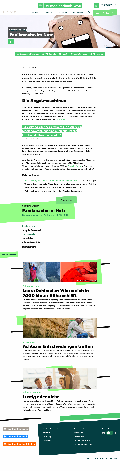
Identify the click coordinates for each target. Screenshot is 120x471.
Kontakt (46, 432)
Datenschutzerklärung (83, 429)
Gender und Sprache (82, 444)
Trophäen (47, 440)
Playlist (106, 13)
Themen (34, 12)
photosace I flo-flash (112, 46)
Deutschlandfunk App (28, 54)
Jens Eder (61, 119)
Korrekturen (78, 436)
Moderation (78, 12)
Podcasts (48, 12)
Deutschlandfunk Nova (53, 429)
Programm (62, 12)
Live (97, 13)
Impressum (78, 432)
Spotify (63, 54)
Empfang (47, 436)
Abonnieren (96, 54)
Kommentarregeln (81, 440)
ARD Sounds (49, 54)
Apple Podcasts (79, 54)
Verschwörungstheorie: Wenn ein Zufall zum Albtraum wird (50, 180)
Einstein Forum (74, 166)
